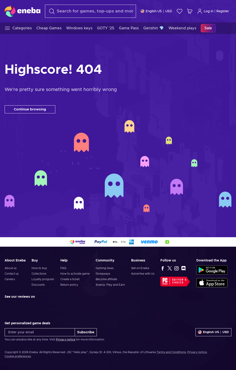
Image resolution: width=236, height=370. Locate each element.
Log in (205, 11)
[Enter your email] (40, 332)
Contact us (12, 273)
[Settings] (156, 11)
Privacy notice (65, 339)
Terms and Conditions (171, 352)
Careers (10, 279)
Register (222, 11)
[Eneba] (22, 11)
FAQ (63, 268)
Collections (39, 273)
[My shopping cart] (190, 11)
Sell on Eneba (140, 268)
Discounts (38, 284)
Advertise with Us (142, 273)
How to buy (39, 268)
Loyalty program (43, 279)
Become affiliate (106, 279)
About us (11, 268)
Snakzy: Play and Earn (110, 284)
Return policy (69, 284)
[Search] (90, 11)
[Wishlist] (179, 11)
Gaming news (105, 268)
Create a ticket (70, 279)
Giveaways (103, 273)
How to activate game (75, 273)
